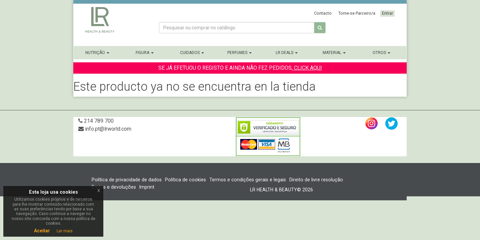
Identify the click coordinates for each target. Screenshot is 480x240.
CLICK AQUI (307, 68)
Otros (381, 52)
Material (334, 52)
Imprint (146, 187)
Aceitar (42, 230)
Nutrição (97, 52)
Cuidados (192, 52)
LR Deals (287, 52)
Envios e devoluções (114, 187)
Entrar (387, 13)
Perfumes (239, 52)
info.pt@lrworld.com (104, 129)
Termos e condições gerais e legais (247, 179)
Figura (145, 52)
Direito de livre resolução (316, 179)
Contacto (323, 13)
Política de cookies (185, 179)
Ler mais (65, 231)
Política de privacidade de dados (127, 179)
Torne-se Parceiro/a (356, 13)
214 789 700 (96, 121)
